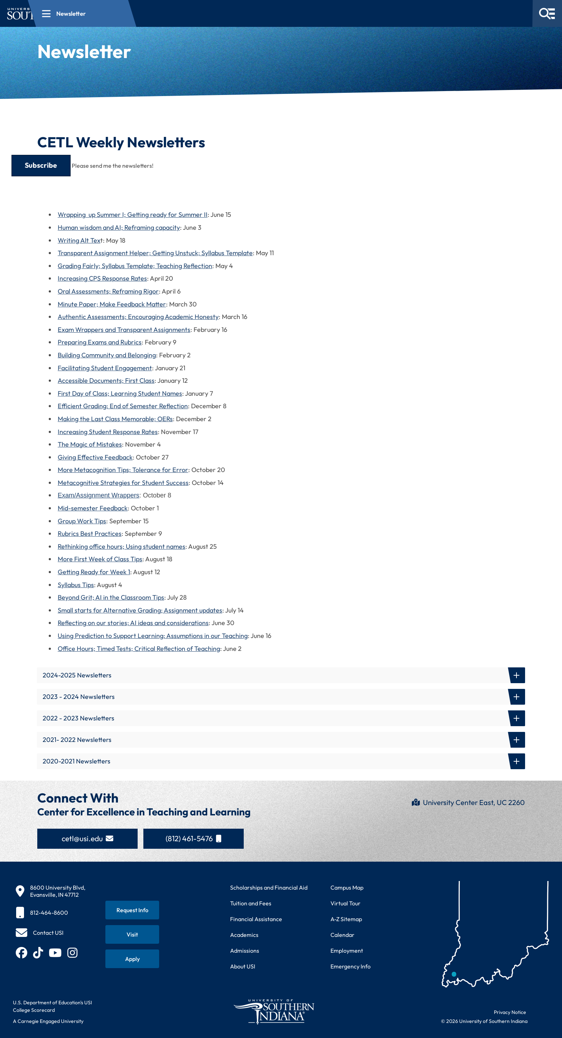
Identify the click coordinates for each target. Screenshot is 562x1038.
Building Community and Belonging (107, 355)
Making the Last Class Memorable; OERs (115, 419)
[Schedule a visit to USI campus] (132, 934)
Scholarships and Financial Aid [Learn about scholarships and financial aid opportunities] (269, 887)
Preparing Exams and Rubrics (100, 342)
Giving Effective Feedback (95, 457)
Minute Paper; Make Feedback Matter (112, 304)
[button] (281, 675)
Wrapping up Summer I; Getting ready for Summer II (133, 214)
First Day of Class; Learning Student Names (120, 393)
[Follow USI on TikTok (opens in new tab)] (38, 952)
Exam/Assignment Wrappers (98, 495)
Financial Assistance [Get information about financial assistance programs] (256, 919)
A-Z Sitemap (346, 919)
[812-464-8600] (50, 912)
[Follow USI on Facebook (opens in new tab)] (21, 952)
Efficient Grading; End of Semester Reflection (123, 406)
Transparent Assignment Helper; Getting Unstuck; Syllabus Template (155, 253)
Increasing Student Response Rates (108, 432)
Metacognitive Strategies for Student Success (123, 482)
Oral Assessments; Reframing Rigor (108, 291)
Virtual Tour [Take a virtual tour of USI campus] (345, 903)
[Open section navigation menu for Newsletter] (173, 13)
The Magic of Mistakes (90, 444)
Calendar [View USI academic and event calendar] (342, 934)
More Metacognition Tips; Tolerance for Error (123, 470)
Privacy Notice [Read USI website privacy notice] (510, 1012)
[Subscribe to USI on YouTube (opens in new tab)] (55, 952)
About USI (242, 966)
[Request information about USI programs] (132, 910)
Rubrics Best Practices (90, 533)
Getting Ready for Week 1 (94, 572)
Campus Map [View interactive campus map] (346, 887)
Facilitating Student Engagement (105, 368)
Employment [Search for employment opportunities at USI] (346, 950)
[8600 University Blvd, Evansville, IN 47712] (50, 891)
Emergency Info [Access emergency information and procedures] (350, 966)
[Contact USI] (39, 932)
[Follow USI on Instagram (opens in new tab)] (72, 952)
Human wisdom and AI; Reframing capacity (119, 227)
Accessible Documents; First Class (106, 380)
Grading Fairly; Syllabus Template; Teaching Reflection (135, 266)
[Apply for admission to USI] (132, 958)
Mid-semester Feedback (93, 508)
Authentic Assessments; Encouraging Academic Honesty (138, 317)
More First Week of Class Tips (100, 559)
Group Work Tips (82, 521)
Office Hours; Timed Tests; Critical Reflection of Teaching (139, 648)
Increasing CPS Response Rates (102, 278)
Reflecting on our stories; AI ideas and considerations (133, 623)
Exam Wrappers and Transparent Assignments (124, 329)
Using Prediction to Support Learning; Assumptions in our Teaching (153, 636)
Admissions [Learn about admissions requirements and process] (244, 950)
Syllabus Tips (76, 585)
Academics (244, 934)
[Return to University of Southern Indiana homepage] (273, 1011)
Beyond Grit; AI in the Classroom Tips (111, 597)
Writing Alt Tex (79, 240)
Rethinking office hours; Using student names (121, 546)
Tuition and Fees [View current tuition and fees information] (250, 903)
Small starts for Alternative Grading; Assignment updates (140, 610)
